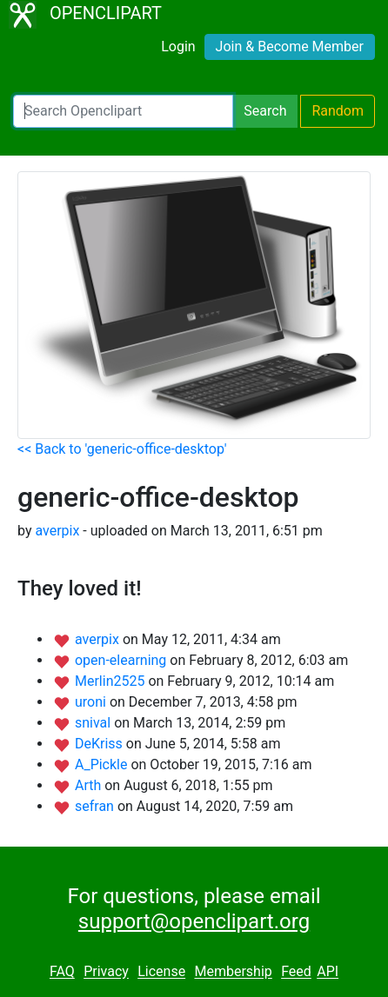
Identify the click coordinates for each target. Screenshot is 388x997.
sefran (96, 806)
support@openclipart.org (194, 921)
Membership (232, 972)
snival (94, 723)
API (327, 972)
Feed (296, 972)
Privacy (106, 972)
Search (265, 111)
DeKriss (100, 743)
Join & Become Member (290, 46)
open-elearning (122, 660)
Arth (89, 785)
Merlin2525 (111, 681)
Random (337, 111)
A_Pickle (102, 764)
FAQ (62, 972)
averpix (57, 530)
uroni (92, 702)
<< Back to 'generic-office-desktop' (121, 449)
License (161, 972)
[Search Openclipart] (123, 111)
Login (178, 46)
